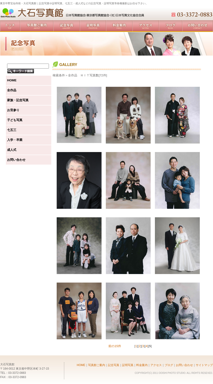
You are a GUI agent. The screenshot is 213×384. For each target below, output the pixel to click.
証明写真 (93, 26)
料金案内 (119, 26)
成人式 (11, 150)
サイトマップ (204, 365)
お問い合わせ (197, 26)
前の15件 (114, 346)
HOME (12, 80)
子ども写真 (14, 120)
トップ (10, 26)
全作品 (11, 90)
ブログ (170, 26)
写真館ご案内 (36, 26)
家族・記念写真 (18, 100)
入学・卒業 (14, 140)
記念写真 (66, 26)
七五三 (11, 130)
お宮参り (13, 110)
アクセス (145, 26)
